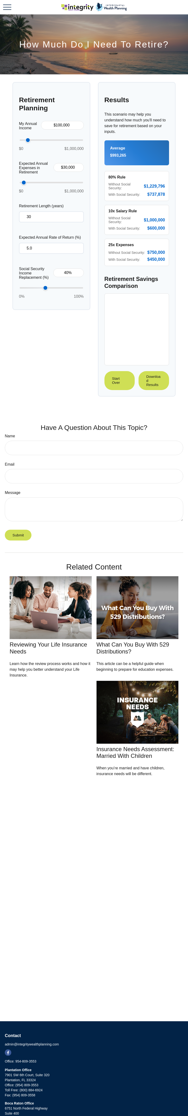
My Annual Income (28, 126)
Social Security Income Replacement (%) (34, 273)
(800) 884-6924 (30, 1090)
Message (12, 493)
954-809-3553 (25, 1061)
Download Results (153, 380)
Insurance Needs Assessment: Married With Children (135, 752)
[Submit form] (18, 535)
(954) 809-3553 (26, 1085)
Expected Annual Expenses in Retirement (33, 167)
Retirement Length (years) (41, 206)
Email (9, 464)
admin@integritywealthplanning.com (32, 1044)
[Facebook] (8, 1052)
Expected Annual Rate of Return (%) (50, 237)
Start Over (116, 380)
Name (10, 436)
